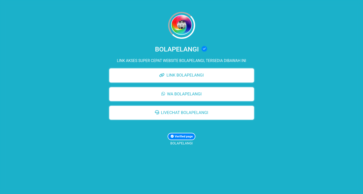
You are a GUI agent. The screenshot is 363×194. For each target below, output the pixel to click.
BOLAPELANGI (181, 143)
